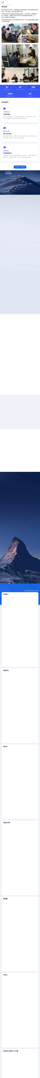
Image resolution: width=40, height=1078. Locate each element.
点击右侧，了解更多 (20, 166)
